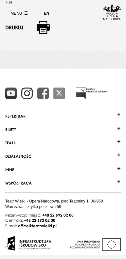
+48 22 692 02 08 (58, 215)
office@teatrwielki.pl (37, 225)
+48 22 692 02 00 (39, 220)
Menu (18, 13)
